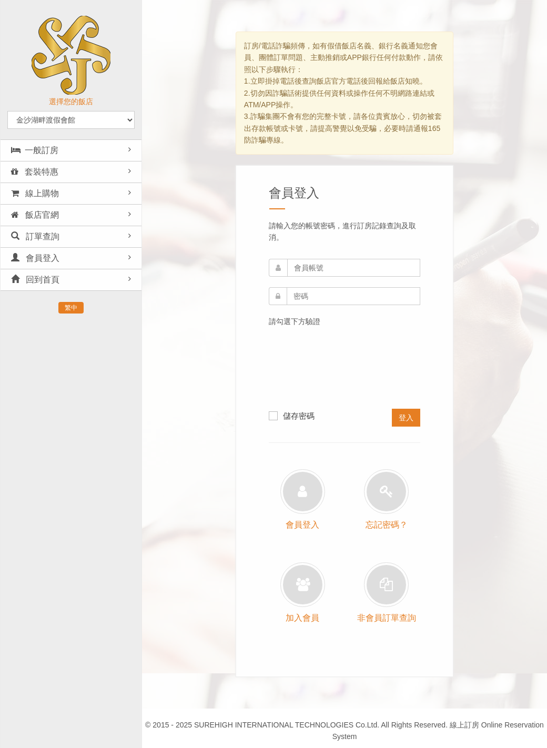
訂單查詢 (35, 236)
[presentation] (312, 371)
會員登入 (35, 258)
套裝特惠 (34, 171)
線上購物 (35, 193)
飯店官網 (35, 214)
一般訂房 (34, 150)
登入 (406, 417)
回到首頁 (35, 279)
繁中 (71, 307)
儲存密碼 (292, 415)
